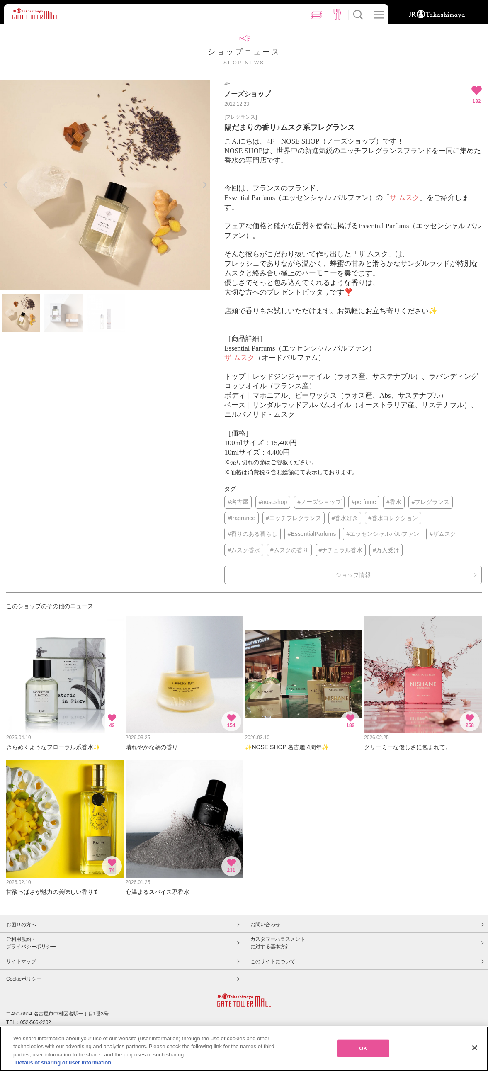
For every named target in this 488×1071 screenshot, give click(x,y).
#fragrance (241, 518)
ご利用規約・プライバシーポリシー (31, 942)
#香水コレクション (393, 518)
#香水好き (345, 518)
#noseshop (273, 502)
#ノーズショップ (319, 502)
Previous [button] (5, 184)
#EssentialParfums (312, 534)
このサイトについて (272, 961)
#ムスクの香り (289, 550)
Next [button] (204, 184)
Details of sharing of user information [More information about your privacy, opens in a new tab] (63, 1062)
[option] (105, 185)
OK (363, 1048)
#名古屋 (238, 502)
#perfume (364, 502)
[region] (244, 1048)
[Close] (475, 1048)
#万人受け (386, 550)
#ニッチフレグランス (293, 518)
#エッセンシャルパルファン (382, 534)
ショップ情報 (353, 575)
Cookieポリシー (23, 979)
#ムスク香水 (244, 550)
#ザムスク (443, 534)
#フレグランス (431, 502)
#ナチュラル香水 (341, 550)
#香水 (393, 502)
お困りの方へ (21, 924)
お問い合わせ (265, 924)
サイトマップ (21, 961)
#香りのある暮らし (252, 534)
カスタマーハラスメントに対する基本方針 (277, 942)
